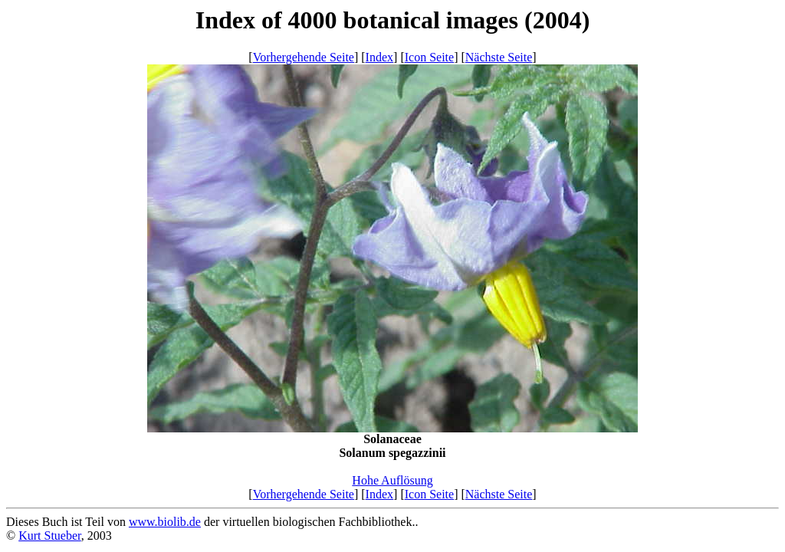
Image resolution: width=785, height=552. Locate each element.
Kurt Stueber (49, 535)
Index (379, 57)
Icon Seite (429, 57)
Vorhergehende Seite (303, 57)
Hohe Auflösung (392, 480)
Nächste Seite (499, 57)
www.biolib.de (165, 521)
